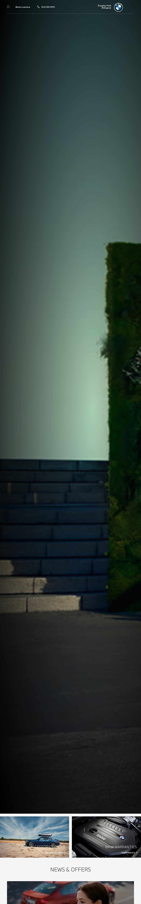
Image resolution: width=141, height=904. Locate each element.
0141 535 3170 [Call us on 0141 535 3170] (48, 7)
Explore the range (54, 852)
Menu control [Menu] (8, 7)
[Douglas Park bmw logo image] (116, 7)
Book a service (23, 7)
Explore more (128, 852)
